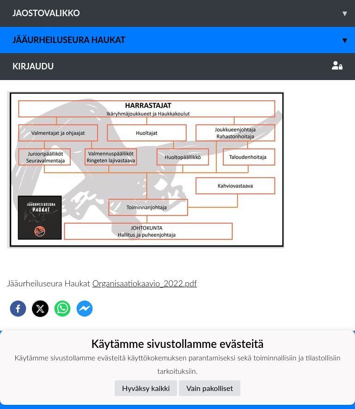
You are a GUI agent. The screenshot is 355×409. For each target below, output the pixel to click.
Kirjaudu (177, 66)
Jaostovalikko (183, 13)
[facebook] (18, 308)
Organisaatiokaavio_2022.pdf (144, 283)
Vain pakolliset (209, 388)
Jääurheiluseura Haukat (183, 40)
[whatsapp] (62, 308)
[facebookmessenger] (84, 308)
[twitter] (40, 308)
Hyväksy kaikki (146, 388)
